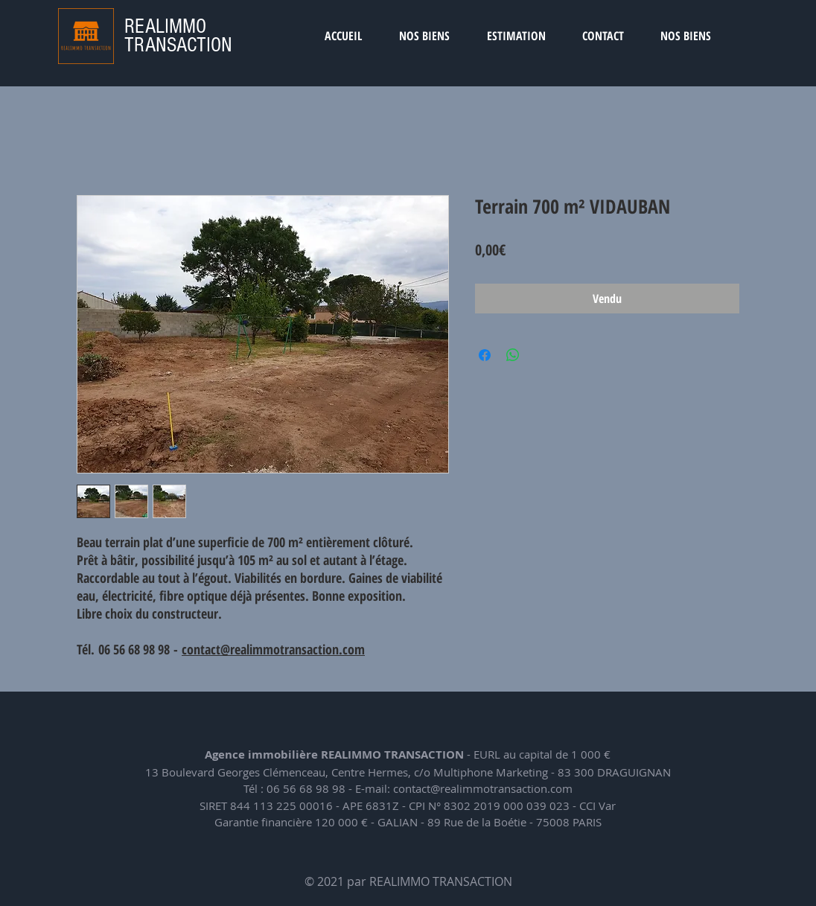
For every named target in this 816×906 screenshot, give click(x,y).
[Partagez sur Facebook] (485, 355)
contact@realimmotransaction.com (273, 649)
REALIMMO (165, 26)
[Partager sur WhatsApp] (513, 355)
